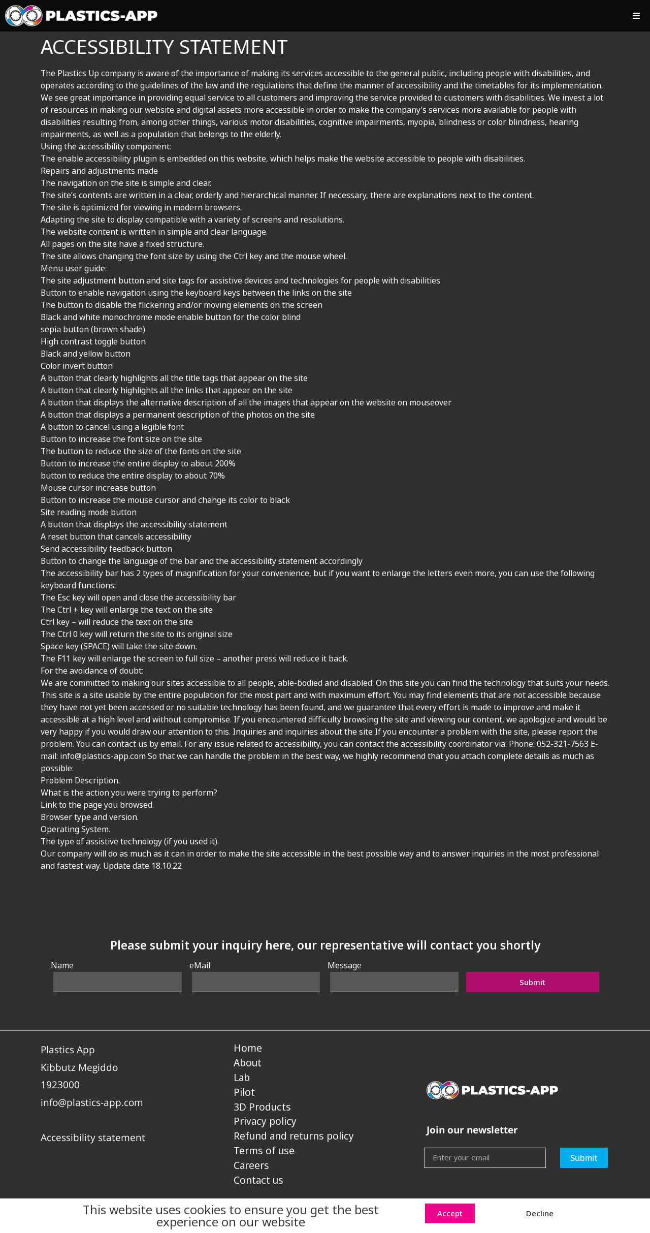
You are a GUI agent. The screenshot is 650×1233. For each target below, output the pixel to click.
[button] (636, 16)
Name (62, 965)
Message (345, 965)
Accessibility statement (93, 1137)
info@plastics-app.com (92, 1102)
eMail (199, 965)
